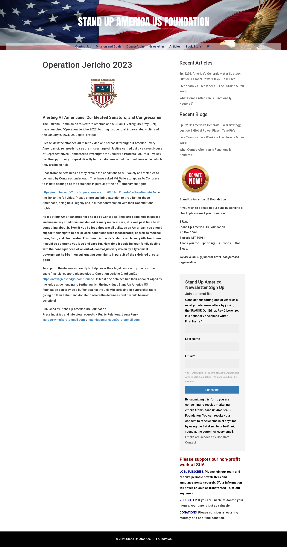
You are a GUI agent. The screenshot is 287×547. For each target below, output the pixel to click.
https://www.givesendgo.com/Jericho (68, 279)
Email (190, 356)
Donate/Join (135, 46)
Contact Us (83, 46)
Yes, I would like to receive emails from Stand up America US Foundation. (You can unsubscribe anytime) (212, 377)
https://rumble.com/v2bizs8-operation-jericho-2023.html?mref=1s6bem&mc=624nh (99, 192)
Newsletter (157, 46)
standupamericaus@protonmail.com (114, 320)
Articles (175, 46)
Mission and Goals (109, 46)
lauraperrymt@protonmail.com (63, 320)
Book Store (194, 46)
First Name (193, 321)
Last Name (192, 339)
